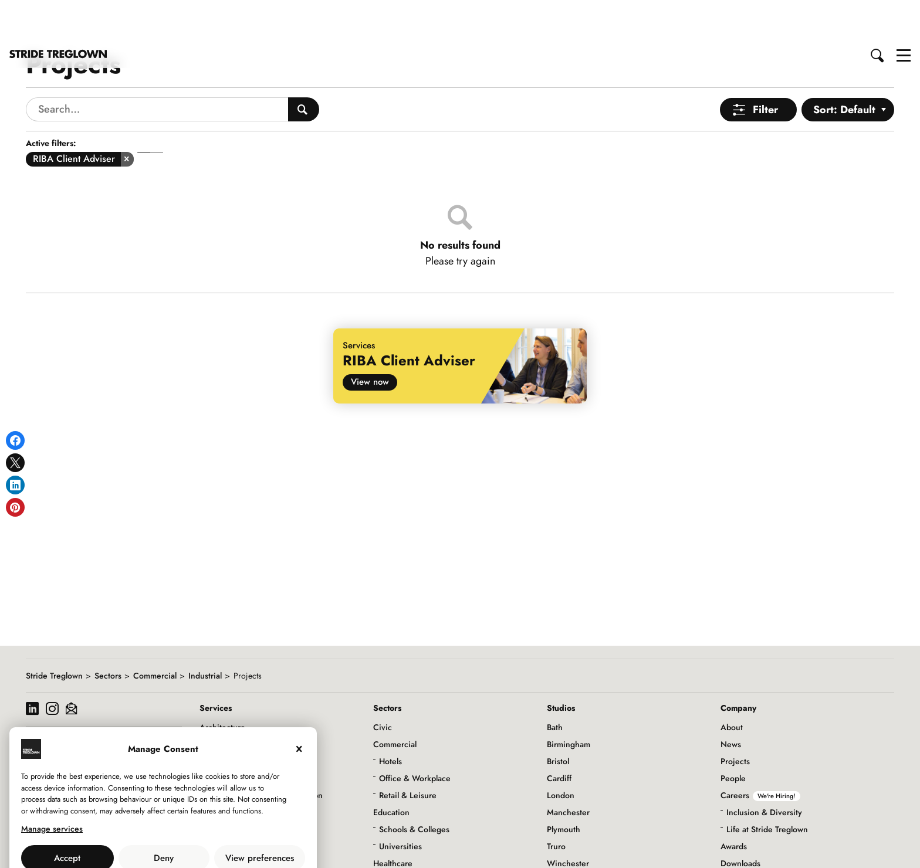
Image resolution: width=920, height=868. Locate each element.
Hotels (390, 719)
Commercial (155, 634)
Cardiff (559, 736)
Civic (382, 685)
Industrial (205, 634)
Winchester (568, 822)
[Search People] (303, 68)
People (733, 736)
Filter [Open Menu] (765, 68)
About (732, 685)
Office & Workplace (415, 736)
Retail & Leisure (408, 754)
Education (391, 771)
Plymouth (563, 788)
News (731, 702)
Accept (67, 816)
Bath (555, 685)
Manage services (52, 787)
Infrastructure (397, 839)
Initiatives (738, 856)
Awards (734, 805)
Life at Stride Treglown (767, 788)
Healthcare (392, 822)
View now (370, 340)
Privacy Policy (195, 842)
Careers (760, 754)
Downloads (740, 822)
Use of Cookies (133, 842)
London (560, 754)
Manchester (568, 771)
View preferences (259, 816)
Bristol (558, 719)
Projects (735, 719)
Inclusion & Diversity (764, 771)
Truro (556, 805)
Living (384, 856)
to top (899, 849)
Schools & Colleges (414, 788)
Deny (164, 816)
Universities (400, 805)
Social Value (743, 839)
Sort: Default (844, 68)
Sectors (107, 634)
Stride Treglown (54, 634)
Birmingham (568, 702)
